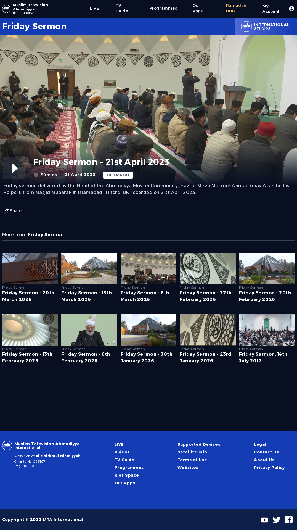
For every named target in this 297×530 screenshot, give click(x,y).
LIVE (119, 444)
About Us (264, 459)
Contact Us (266, 452)
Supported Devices (198, 444)
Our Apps (125, 483)
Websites (187, 467)
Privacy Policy (269, 467)
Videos (122, 452)
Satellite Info (192, 452)
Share (12, 210)
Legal (260, 444)
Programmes (129, 467)
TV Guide (124, 459)
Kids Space (127, 475)
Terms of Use (192, 459)
